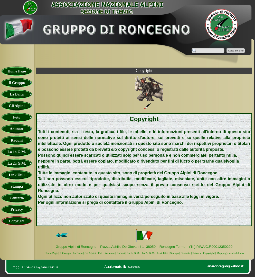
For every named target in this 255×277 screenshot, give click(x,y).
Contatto (186, 252)
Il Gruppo (65, 252)
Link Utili (162, 252)
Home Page (51, 252)
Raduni (121, 252)
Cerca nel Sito (235, 50)
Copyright (209, 252)
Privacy (196, 252)
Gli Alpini (90, 252)
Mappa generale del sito (230, 252)
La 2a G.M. (148, 252)
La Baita (78, 252)
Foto (100, 252)
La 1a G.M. (133, 252)
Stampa (174, 252)
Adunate (110, 252)
